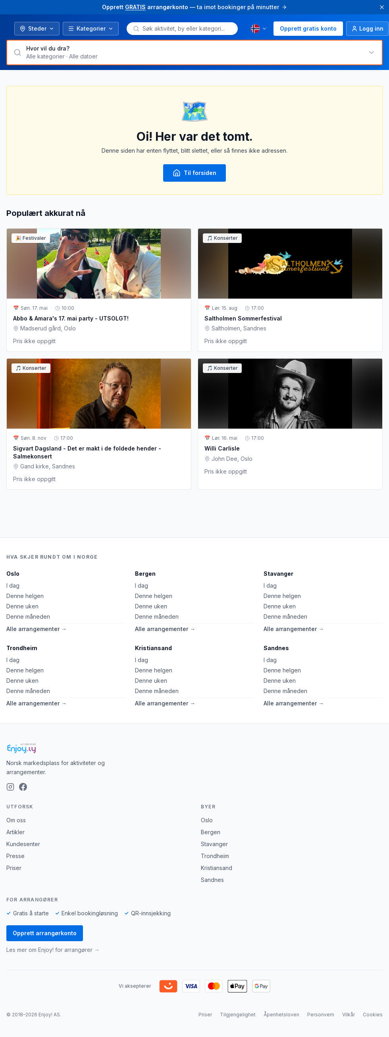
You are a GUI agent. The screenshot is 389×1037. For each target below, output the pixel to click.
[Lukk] (381, 7)
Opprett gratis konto (308, 28)
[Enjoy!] (194, 748)
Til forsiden (194, 173)
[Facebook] (23, 787)
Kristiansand (153, 648)
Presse (15, 856)
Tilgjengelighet (238, 1015)
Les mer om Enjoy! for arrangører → (53, 949)
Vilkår (348, 1015)
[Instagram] (10, 787)
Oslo (12, 573)
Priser (13, 867)
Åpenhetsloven (281, 1015)
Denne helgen (25, 595)
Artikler (15, 832)
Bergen (145, 573)
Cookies (373, 1015)
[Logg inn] (367, 28)
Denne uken (22, 606)
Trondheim (21, 648)
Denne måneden (28, 616)
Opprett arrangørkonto (45, 933)
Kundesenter (23, 844)
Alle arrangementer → (36, 628)
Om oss (16, 820)
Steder (36, 28)
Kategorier (91, 28)
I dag (12, 585)
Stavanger (278, 573)
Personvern (320, 1015)
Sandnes (276, 648)
